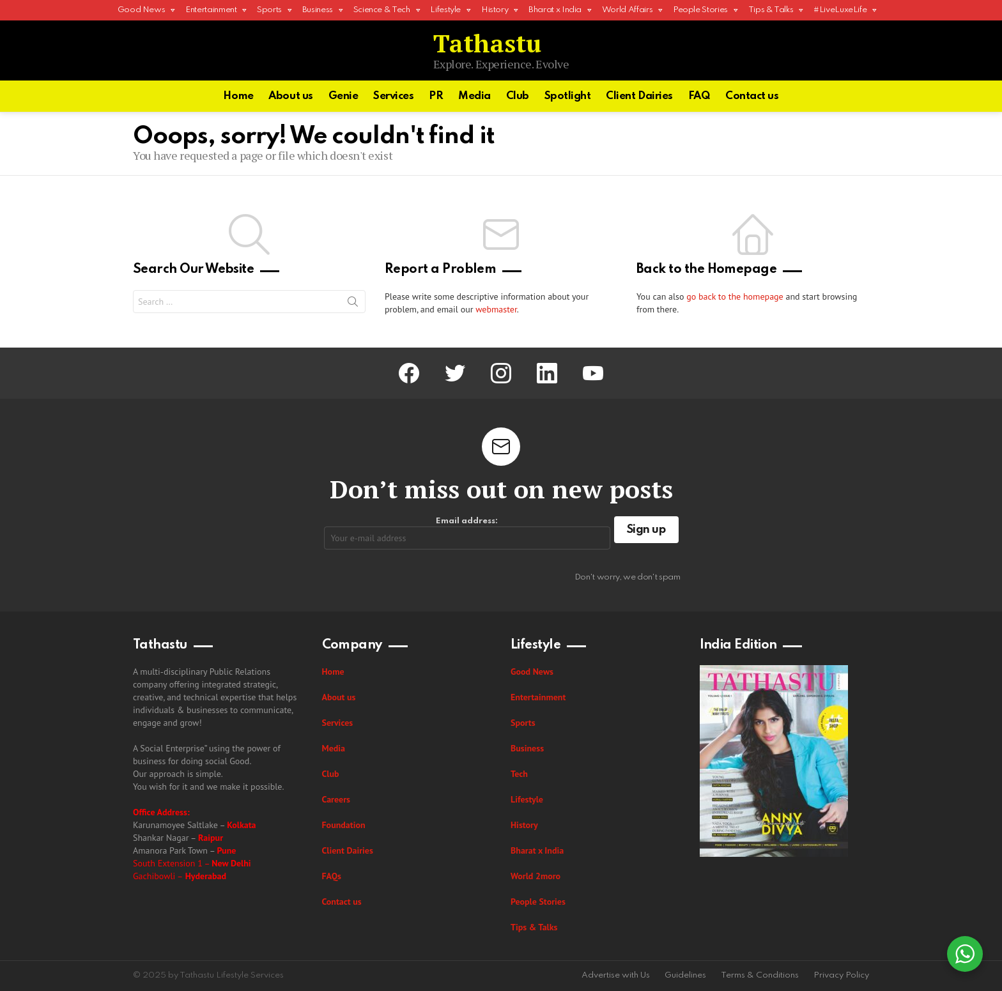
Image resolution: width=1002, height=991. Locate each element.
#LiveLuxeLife (840, 13)
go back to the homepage (734, 296)
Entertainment (210, 13)
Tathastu (487, 42)
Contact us (752, 96)
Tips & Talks (771, 13)
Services (393, 96)
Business (317, 13)
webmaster (496, 309)
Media (474, 96)
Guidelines (685, 975)
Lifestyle (445, 13)
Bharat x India (555, 13)
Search (353, 304)
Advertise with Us (616, 975)
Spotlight (567, 96)
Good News (142, 13)
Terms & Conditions (760, 975)
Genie (343, 96)
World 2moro (535, 876)
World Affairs (627, 13)
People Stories (700, 13)
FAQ (699, 96)
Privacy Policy (841, 975)
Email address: (467, 533)
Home (238, 96)
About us (290, 96)
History (494, 13)
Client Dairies (639, 96)
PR (436, 96)
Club (517, 96)
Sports (269, 13)
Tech (519, 774)
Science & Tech (381, 13)
